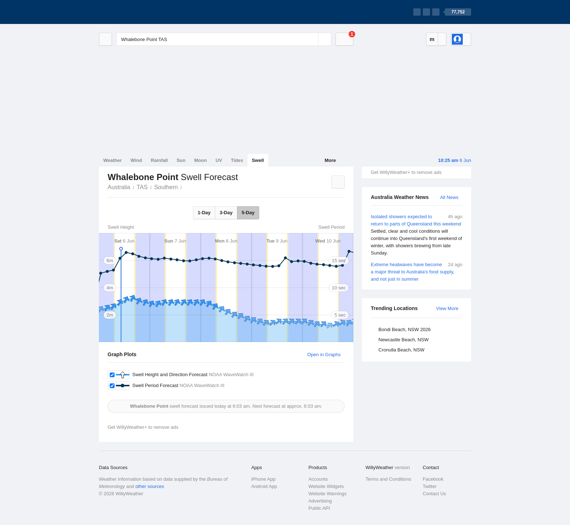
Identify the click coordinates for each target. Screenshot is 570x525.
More (330, 160)
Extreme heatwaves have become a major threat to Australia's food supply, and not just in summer (416, 271)
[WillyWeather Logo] (133, 12)
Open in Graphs (324, 354)
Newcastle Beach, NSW (403, 339)
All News (449, 197)
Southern (166, 187)
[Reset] (312, 39)
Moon (200, 160)
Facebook (433, 479)
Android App (264, 486)
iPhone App (263, 479)
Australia (119, 187)
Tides (237, 160)
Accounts (318, 479)
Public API (319, 508)
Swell (258, 160)
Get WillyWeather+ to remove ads (406, 172)
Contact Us (434, 493)
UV (219, 160)
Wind (136, 160)
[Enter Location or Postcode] (223, 39)
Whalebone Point (185, 187)
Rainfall (159, 160)
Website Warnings (327, 493)
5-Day (248, 212)
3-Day (226, 212)
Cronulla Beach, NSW (401, 350)
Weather (112, 160)
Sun (181, 160)
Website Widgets (326, 486)
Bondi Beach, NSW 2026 (404, 329)
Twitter (430, 486)
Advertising (320, 501)
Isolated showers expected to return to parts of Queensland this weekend (416, 235)
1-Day (204, 212)
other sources (149, 486)
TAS (142, 187)
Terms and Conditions (389, 479)
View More (447, 308)
